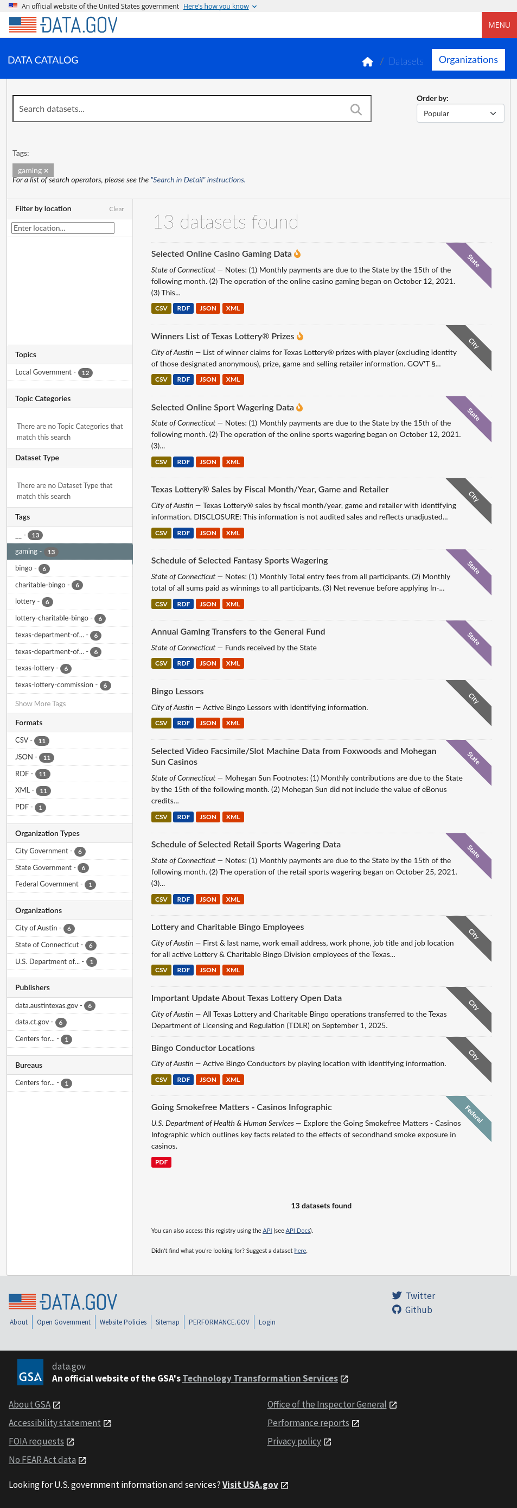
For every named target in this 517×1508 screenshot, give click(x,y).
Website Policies (123, 1322)
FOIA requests (36, 1441)
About (19, 1322)
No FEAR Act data (42, 1460)
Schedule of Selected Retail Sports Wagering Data (246, 844)
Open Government (64, 1322)
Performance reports (308, 1423)
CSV (161, 309)
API (267, 1230)
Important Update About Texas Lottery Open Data (246, 997)
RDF (183, 309)
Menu (499, 25)
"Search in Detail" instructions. (198, 179)
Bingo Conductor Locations (203, 1047)
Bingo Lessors (177, 691)
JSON (208, 309)
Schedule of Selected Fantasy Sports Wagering (239, 560)
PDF (161, 1162)
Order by (431, 98)
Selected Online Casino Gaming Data (221, 253)
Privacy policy (294, 1441)
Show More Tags (40, 703)
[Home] (63, 25)
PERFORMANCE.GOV (219, 1322)
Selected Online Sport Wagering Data (222, 407)
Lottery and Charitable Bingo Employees (227, 926)
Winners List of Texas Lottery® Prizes (223, 336)
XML (233, 309)
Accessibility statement (55, 1423)
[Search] (356, 110)
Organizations (468, 59)
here (300, 1250)
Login (267, 1322)
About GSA (29, 1404)
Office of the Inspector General (327, 1404)
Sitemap (168, 1322)
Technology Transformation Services (260, 1378)
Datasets (406, 61)
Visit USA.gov (250, 1485)
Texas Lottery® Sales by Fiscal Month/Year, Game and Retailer (270, 489)
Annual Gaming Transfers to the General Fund (238, 631)
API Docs (297, 1230)
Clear (116, 209)
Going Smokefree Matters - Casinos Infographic (241, 1106)
